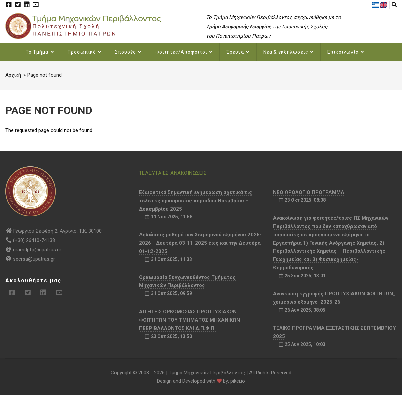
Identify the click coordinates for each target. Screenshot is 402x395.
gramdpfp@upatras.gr (33, 250)
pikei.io (237, 381)
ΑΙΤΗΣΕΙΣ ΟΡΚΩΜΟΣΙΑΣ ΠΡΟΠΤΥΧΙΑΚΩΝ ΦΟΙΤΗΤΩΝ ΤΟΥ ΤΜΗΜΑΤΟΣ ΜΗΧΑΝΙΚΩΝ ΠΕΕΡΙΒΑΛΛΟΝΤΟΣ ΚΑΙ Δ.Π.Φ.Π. (189, 320)
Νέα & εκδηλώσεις (288, 52)
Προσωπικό (84, 52)
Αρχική (13, 75)
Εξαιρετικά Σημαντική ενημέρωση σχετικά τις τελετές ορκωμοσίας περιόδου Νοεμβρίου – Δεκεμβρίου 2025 (195, 200)
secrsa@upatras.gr (30, 259)
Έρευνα (237, 52)
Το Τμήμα (40, 52)
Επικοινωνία (345, 52)
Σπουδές (128, 52)
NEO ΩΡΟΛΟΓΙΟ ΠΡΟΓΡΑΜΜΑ (308, 192)
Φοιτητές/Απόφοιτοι (184, 52)
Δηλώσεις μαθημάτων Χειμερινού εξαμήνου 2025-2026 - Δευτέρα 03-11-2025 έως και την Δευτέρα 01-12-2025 (200, 243)
